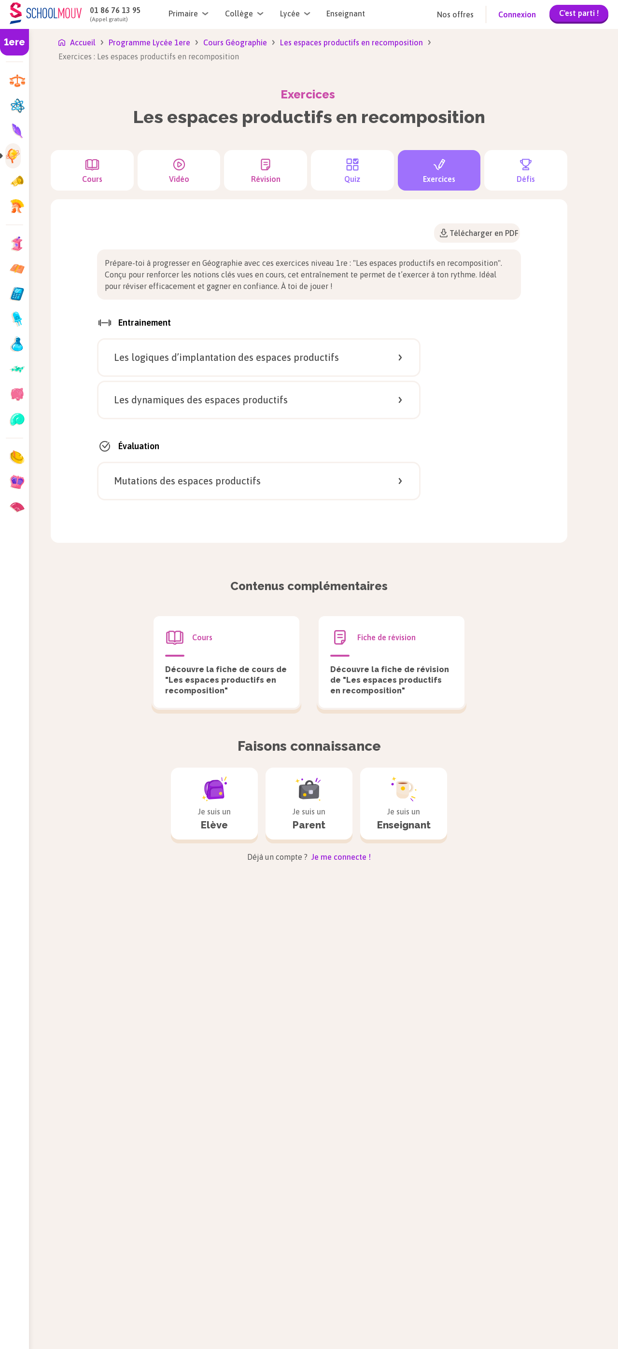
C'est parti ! (579, 13)
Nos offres (455, 14)
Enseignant (345, 13)
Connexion (517, 14)
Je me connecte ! (340, 857)
